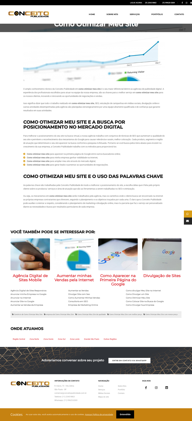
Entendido (126, 414)
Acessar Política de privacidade (100, 414)
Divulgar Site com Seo (79, 297)
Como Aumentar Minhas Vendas (84, 300)
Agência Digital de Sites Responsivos (28, 293)
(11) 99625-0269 (161, 3)
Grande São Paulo (91, 341)
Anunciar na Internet (20, 300)
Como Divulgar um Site (137, 297)
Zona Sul (61, 341)
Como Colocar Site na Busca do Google (145, 304)
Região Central (19, 341)
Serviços (131, 10)
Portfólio (153, 10)
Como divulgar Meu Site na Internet (143, 293)
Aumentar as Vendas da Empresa (26, 307)
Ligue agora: (130, 3)
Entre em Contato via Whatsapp (130, 364)
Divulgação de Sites (161, 278)
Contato (175, 10)
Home (88, 10)
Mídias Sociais (104, 398)
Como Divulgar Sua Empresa (140, 307)
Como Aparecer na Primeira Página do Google (118, 282)
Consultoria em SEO (78, 304)
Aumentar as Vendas (78, 293)
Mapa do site (103, 402)
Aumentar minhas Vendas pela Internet (74, 280)
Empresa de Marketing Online (83, 307)
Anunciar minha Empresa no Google (28, 297)
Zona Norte (34, 341)
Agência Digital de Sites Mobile (30, 280)
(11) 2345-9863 (144, 3)
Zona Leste (75, 341)
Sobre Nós (108, 10)
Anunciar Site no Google (22, 304)
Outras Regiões (110, 341)
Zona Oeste (48, 341)
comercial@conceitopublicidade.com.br (70, 398)
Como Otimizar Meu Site (138, 300)
